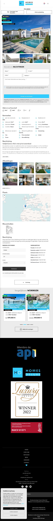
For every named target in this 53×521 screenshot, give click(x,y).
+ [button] (4, 196)
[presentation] (11, 91)
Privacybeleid (8, 87)
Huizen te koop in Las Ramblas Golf (38, 509)
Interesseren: (6, 254)
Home (26, 449)
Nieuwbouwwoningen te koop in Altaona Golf (38, 500)
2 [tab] (24, 324)
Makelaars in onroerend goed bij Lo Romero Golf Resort (38, 501)
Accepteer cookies (14, 508)
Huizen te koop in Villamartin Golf (38, 507)
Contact (26, 462)
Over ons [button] (26, 452)
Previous (4, 34)
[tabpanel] (14, 307)
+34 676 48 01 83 (26, 473)
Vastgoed (27, 454)
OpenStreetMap (39, 220)
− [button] (4, 198)
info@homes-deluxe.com (26, 477)
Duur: (4, 260)
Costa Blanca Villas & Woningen (39, 518)
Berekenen (14, 268)
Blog (26, 457)
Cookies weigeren (13, 515)
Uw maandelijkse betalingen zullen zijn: (13, 273)
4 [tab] (31, 324)
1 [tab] (21, 324)
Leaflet (30, 220)
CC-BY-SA (48, 220)
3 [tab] (28, 324)
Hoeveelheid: (6, 247)
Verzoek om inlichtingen (26, 96)
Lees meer (6, 156)
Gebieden (26, 460)
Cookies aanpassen (14, 511)
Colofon (28, 494)
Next (49, 34)
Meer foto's (6, 188)
